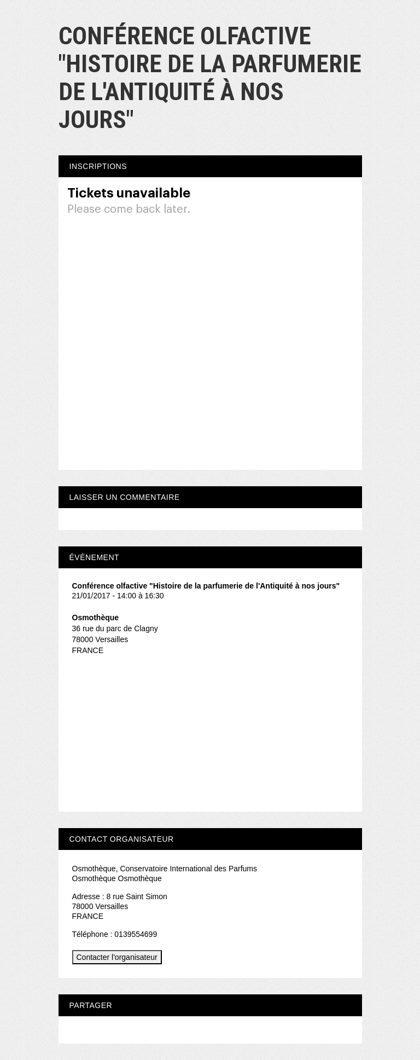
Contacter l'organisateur (117, 957)
